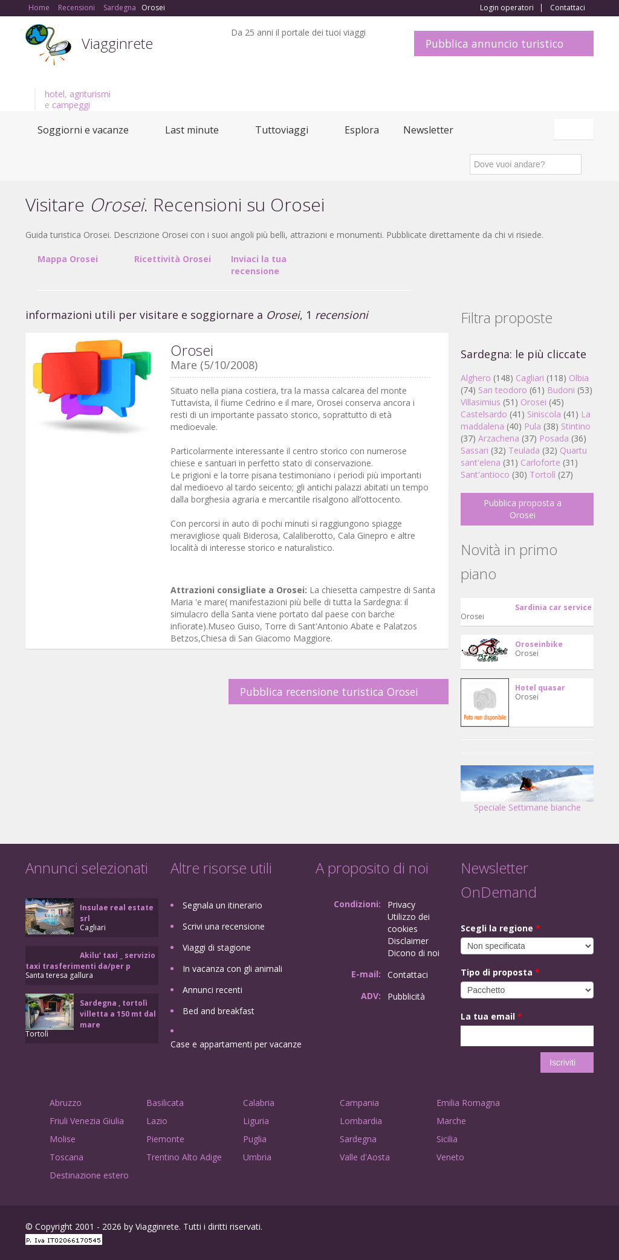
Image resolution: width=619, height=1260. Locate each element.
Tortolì (543, 474)
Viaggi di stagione (217, 947)
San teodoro (502, 390)
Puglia (255, 1139)
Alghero (476, 378)
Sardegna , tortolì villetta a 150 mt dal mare (118, 1014)
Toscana (66, 1157)
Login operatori (507, 8)
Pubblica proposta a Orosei (523, 509)
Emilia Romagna (468, 1102)
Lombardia (361, 1121)
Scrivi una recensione (224, 926)
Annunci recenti (212, 989)
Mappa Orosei (67, 259)
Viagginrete (117, 43)
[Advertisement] (231, 751)
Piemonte (165, 1139)
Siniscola (544, 414)
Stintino (576, 426)
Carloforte (540, 462)
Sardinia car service (553, 607)
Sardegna (358, 1139)
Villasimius (481, 402)
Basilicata (165, 1102)
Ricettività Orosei (172, 259)
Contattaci (567, 8)
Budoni (561, 390)
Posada (554, 438)
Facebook (502, 1228)
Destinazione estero (89, 1175)
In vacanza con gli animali (232, 968)
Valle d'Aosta (365, 1157)
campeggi (71, 105)
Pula (532, 426)
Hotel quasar (540, 688)
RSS (587, 1228)
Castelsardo (484, 414)
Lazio (156, 1121)
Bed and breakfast (218, 1011)
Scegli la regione (500, 928)
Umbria (257, 1157)
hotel (55, 94)
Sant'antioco (485, 474)
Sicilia (447, 1139)
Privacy (401, 904)
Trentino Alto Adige (184, 1157)
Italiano (575, 129)
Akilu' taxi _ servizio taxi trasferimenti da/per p (90, 960)
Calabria (258, 1102)
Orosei (533, 402)
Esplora (362, 130)
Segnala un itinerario (222, 905)
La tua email (491, 1016)
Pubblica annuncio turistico (494, 43)
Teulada (524, 450)
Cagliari (530, 378)
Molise (63, 1139)
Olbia (579, 378)
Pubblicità (406, 996)
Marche (451, 1121)
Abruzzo (66, 1102)
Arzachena (498, 438)
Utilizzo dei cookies (408, 922)
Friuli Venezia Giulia (87, 1121)
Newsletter (428, 130)
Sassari (474, 450)
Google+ (528, 1228)
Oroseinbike (539, 644)
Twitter (558, 1228)
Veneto (450, 1157)
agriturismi (90, 94)
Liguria (256, 1121)
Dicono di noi (413, 953)
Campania (359, 1102)
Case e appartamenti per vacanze (236, 1044)
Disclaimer (408, 941)
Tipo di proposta (500, 972)
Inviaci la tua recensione (259, 265)
